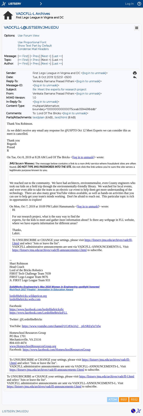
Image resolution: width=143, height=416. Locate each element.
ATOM (113, 399)
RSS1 (123, 399)
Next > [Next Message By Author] (46, 63)
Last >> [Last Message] (57, 56)
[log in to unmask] (94, 73)
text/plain (39, 117)
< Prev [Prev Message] (35, 56)
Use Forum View (28, 35)
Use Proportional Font (32, 42)
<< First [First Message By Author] (23, 63)
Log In (129, 3)
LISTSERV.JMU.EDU (15, 411)
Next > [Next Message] (46, 56)
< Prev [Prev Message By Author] (35, 63)
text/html (61, 117)
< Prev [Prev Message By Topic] (35, 60)
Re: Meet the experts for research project (59, 89)
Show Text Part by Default (35, 45)
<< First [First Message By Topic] (23, 60)
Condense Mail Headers (33, 49)
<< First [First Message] (23, 56)
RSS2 (134, 399)
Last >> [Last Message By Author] (57, 63)
